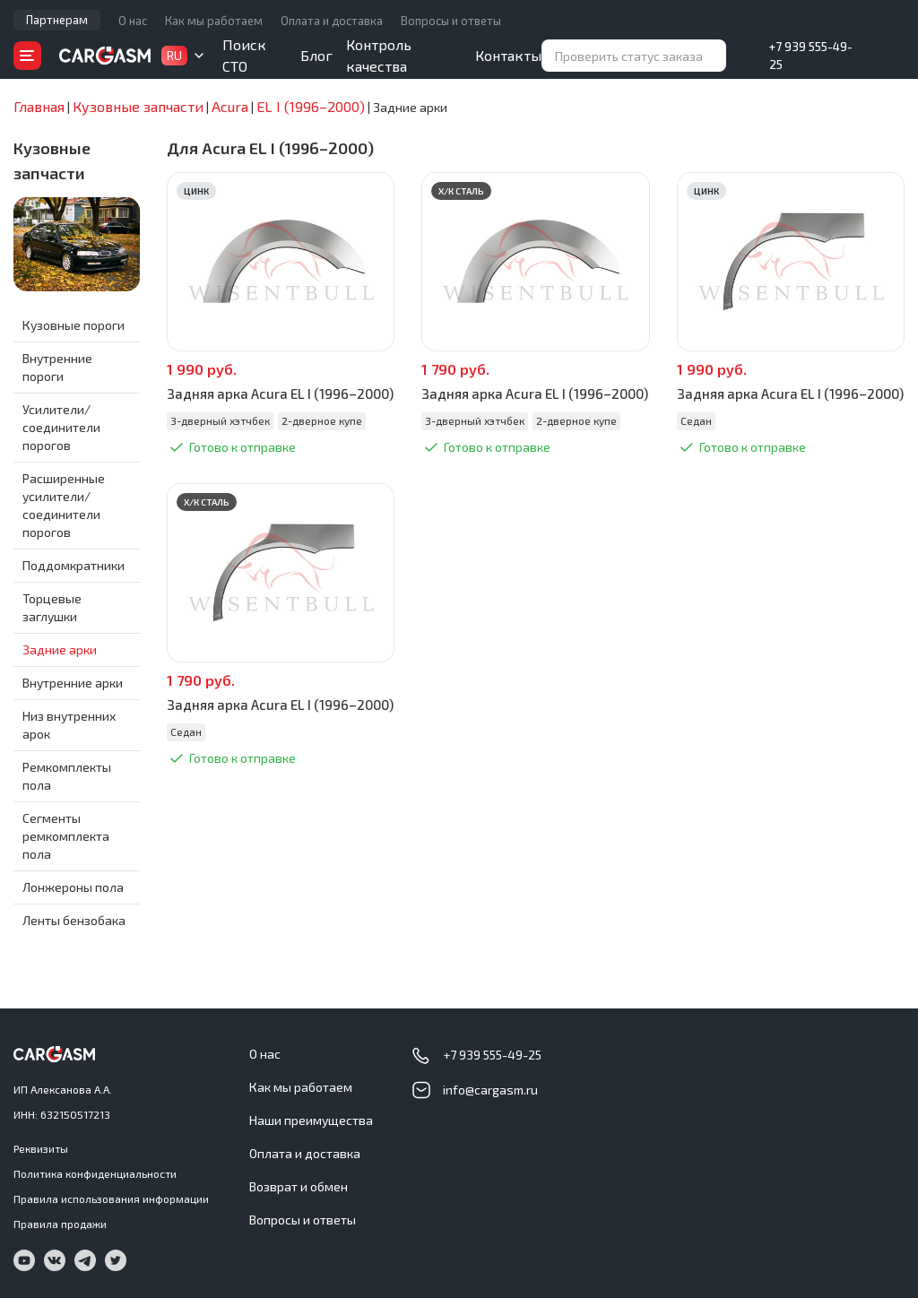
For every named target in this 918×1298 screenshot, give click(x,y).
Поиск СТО (244, 55)
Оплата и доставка (332, 20)
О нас (132, 20)
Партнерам (57, 20)
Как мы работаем (214, 20)
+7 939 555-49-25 (811, 55)
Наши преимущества (311, 1120)
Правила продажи (60, 1223)
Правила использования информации (111, 1198)
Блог (316, 55)
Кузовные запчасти (52, 160)
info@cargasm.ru (490, 1089)
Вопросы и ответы (451, 20)
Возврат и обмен (298, 1186)
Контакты (508, 55)
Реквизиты (40, 1148)
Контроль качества (378, 55)
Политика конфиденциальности (95, 1173)
